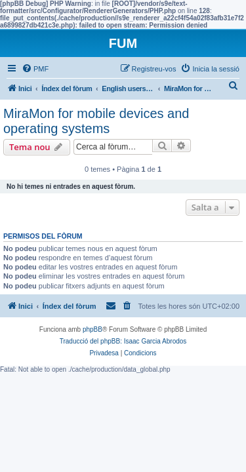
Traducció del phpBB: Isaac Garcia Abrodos (123, 341)
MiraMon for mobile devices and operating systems (96, 121)
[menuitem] (35, 69)
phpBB (92, 329)
